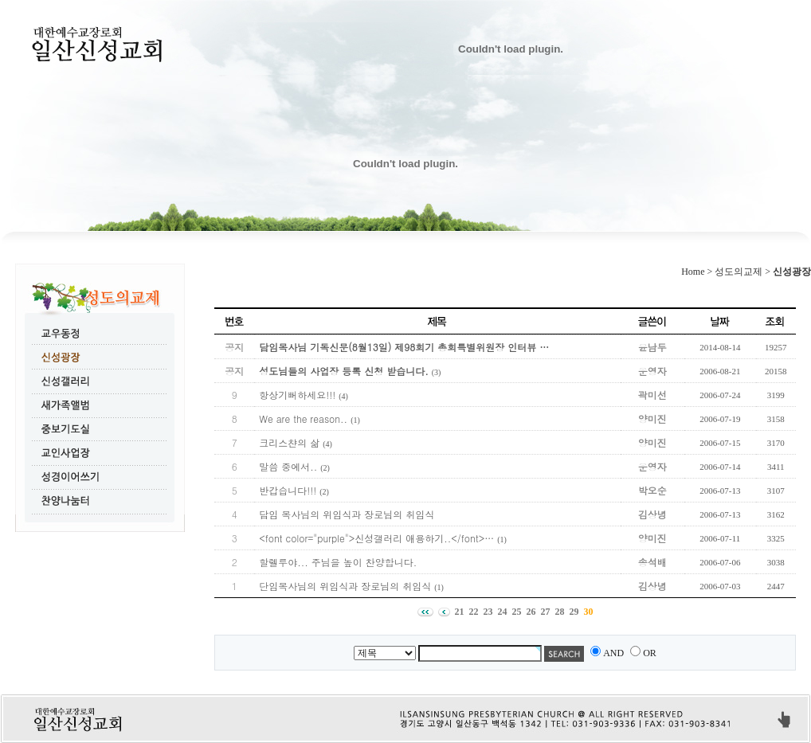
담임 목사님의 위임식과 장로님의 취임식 (346, 514)
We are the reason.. (303, 418)
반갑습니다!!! (287, 490)
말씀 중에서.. (288, 466)
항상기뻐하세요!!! (297, 394)
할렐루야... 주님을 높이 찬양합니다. (338, 562)
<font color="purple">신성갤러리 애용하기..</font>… (376, 538)
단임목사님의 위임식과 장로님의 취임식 (345, 585)
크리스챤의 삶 (289, 442)
